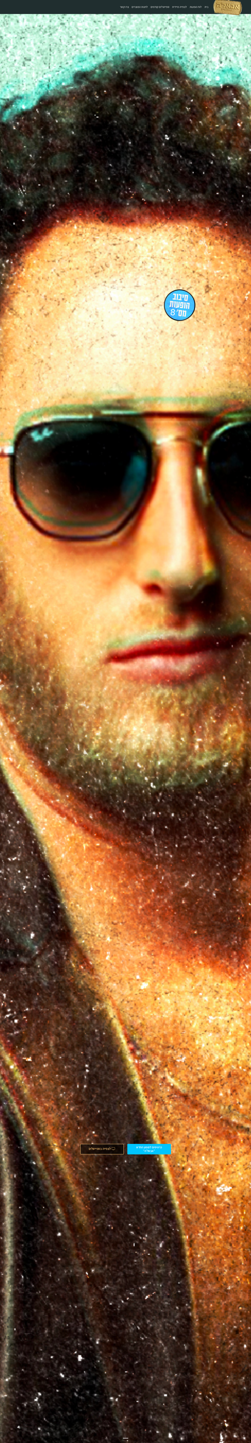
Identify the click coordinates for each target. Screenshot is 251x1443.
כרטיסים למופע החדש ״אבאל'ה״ (149, 1149)
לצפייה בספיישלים (102, 1149)
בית (207, 7)
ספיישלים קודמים (160, 7)
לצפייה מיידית (179, 7)
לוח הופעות (196, 7)
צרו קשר (124, 7)
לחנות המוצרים (140, 7)
